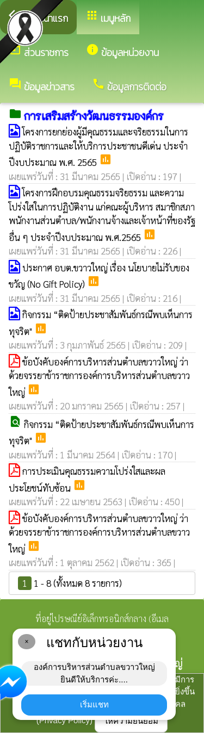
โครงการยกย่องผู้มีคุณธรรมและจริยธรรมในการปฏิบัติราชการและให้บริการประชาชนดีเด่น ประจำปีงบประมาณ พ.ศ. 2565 (98, 147)
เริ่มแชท (94, 704)
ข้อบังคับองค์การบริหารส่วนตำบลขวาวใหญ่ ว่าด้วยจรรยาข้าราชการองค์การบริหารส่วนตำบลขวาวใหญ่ (99, 377)
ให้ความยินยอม (131, 720)
